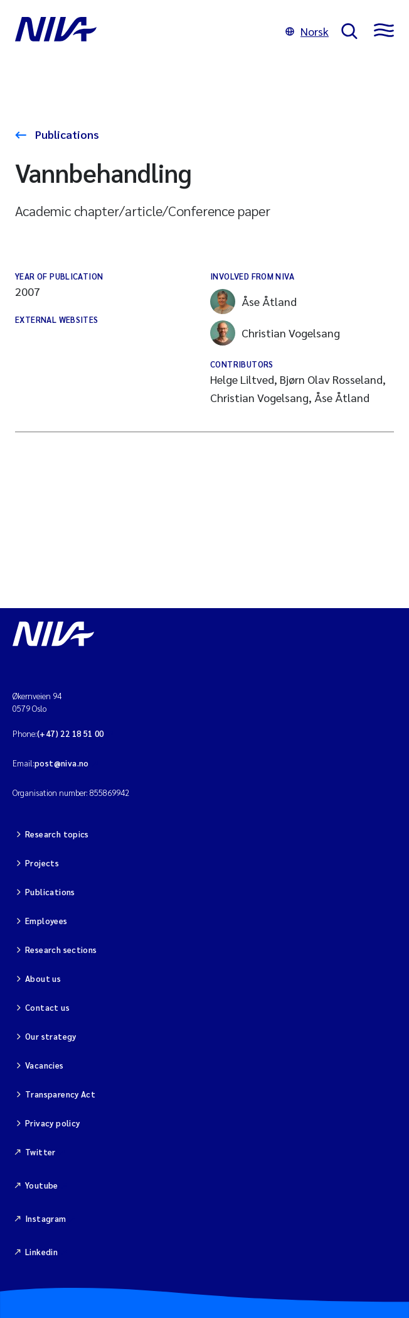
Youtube (41, 1185)
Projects (42, 863)
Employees (46, 920)
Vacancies (44, 1065)
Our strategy (51, 1036)
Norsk (307, 31)
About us (43, 978)
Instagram (45, 1218)
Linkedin (41, 1251)
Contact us (47, 1007)
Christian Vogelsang (275, 333)
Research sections (61, 949)
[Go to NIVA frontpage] (144, 31)
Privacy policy (52, 1123)
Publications (66, 134)
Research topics (57, 834)
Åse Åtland (253, 301)
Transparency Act (60, 1094)
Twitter (40, 1151)
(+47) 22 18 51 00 (70, 733)
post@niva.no (62, 763)
